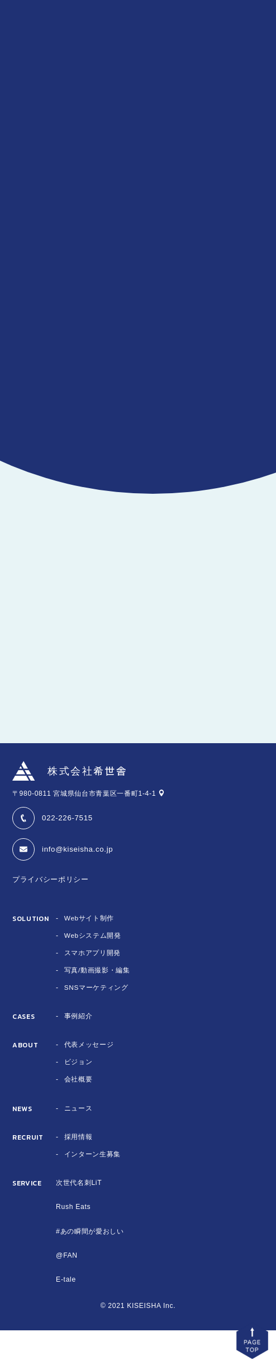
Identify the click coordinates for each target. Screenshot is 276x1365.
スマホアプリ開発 (92, 987)
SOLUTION (30, 954)
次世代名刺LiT (79, 1217)
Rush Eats (73, 1242)
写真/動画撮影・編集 (97, 1005)
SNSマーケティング (96, 1022)
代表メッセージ (89, 1080)
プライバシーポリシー (50, 914)
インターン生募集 (92, 1189)
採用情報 (78, 1171)
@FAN (67, 1290)
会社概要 (78, 1114)
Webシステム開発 (93, 970)
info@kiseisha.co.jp (77, 884)
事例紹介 (78, 1051)
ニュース (78, 1143)
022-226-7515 (67, 852)
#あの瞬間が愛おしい (89, 1266)
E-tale (66, 1314)
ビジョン (78, 1097)
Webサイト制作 (89, 953)
